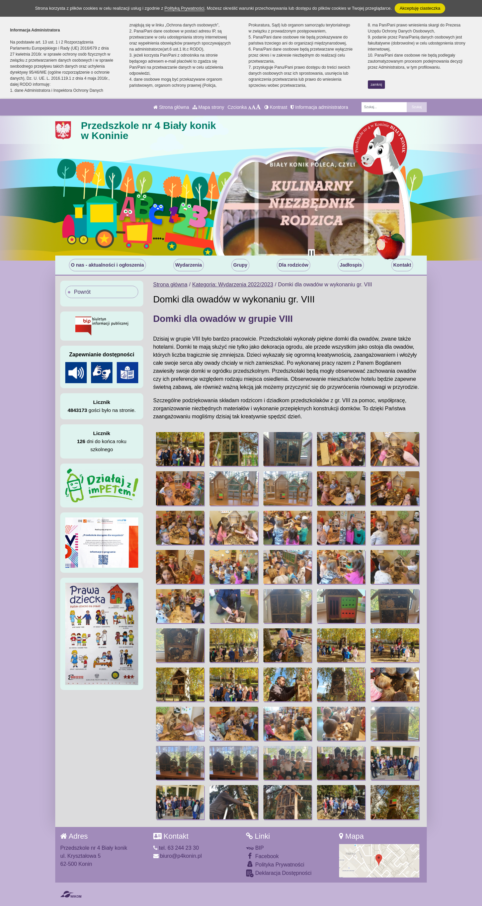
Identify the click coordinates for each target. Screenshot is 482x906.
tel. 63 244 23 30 (176, 848)
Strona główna (171, 107)
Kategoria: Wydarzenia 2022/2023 (232, 284)
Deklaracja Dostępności (279, 873)
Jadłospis (351, 265)
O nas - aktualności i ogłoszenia (107, 265)
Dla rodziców (294, 265)
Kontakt (402, 265)
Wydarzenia (188, 265)
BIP (255, 848)
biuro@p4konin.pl (177, 856)
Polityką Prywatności (184, 8)
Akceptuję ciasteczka (420, 8)
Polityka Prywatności (275, 864)
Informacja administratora (319, 107)
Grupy (240, 265)
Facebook (262, 856)
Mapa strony (208, 107)
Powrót (82, 292)
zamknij (376, 84)
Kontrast (275, 107)
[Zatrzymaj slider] (311, 254)
